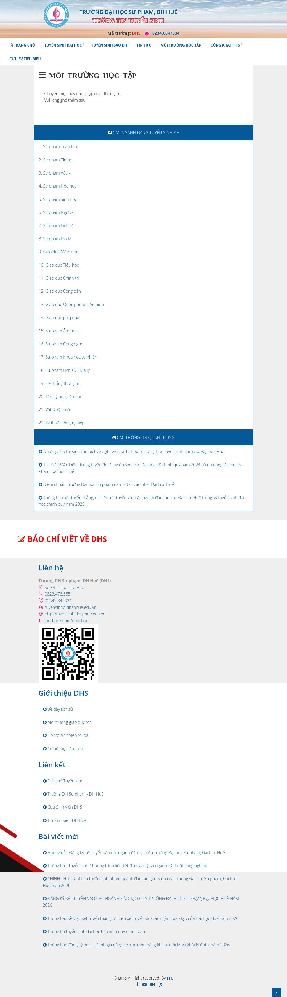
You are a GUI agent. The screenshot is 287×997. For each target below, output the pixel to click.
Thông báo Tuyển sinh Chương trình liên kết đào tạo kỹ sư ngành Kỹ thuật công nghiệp (125, 865)
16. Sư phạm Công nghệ (61, 344)
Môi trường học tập (181, 45)
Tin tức (144, 45)
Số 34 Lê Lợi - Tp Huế (64, 587)
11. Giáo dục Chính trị (59, 278)
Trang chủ (22, 45)
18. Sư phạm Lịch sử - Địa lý (64, 370)
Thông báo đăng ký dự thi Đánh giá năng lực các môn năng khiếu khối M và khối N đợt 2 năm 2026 (136, 945)
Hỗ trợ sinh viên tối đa (66, 735)
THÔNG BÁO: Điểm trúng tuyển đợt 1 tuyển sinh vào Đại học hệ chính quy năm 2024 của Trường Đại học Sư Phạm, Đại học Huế (141, 468)
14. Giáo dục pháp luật (60, 317)
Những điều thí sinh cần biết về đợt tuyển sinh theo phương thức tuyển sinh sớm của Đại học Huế (132, 451)
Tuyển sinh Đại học (63, 45)
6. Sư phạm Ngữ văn (57, 212)
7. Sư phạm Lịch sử (56, 225)
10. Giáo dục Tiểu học (59, 265)
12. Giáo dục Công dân (60, 291)
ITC (170, 978)
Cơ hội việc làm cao (63, 748)
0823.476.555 (57, 594)
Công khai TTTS (225, 45)
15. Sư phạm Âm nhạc (59, 331)
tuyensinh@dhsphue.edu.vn (71, 607)
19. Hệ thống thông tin (60, 383)
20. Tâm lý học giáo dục (60, 396)
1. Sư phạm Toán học (58, 146)
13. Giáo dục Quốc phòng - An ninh (71, 304)
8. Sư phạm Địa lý (55, 238)
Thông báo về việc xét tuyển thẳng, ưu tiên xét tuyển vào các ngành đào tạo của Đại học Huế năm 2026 (141, 918)
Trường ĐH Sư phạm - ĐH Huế (73, 794)
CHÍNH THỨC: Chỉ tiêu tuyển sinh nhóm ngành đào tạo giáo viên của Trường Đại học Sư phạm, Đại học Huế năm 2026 (140, 882)
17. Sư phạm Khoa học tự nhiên (68, 357)
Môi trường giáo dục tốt (67, 722)
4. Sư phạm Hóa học (57, 186)
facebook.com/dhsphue (66, 620)
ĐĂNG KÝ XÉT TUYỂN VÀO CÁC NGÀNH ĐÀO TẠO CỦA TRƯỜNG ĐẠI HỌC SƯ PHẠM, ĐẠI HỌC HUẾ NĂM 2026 (141, 902)
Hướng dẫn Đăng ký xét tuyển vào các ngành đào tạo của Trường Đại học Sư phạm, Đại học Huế (134, 852)
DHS (136, 33)
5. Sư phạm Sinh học (58, 199)
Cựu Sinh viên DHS (62, 807)
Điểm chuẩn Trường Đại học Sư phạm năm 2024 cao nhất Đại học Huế (106, 484)
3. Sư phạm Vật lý (55, 173)
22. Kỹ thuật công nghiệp (62, 422)
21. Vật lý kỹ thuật (55, 409)
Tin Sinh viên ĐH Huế (65, 820)
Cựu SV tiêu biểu (25, 58)
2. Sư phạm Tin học (56, 160)
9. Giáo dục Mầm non (59, 252)
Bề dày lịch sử (58, 709)
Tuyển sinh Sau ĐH (109, 45)
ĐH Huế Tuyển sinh (63, 781)
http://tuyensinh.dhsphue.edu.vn (75, 614)
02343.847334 (160, 33)
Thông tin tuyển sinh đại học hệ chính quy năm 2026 (94, 931)
